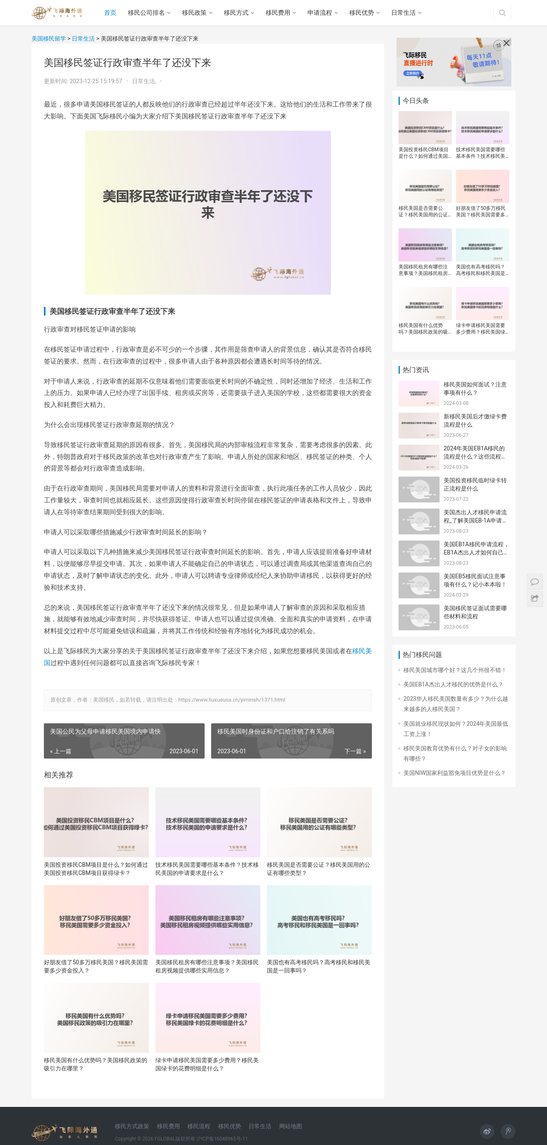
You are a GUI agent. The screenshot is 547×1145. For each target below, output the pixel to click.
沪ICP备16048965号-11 (222, 1139)
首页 (110, 12)
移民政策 (194, 12)
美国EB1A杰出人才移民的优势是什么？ (453, 684)
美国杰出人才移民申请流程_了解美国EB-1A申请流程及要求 (476, 520)
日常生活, (144, 81)
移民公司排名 (146, 12)
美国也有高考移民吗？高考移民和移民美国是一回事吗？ (318, 966)
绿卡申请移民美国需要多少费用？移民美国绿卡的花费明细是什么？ (207, 1064)
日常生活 (403, 12)
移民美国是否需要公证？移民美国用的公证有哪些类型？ (318, 868)
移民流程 (198, 1126)
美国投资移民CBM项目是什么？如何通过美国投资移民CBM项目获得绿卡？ (96, 868)
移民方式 (236, 12)
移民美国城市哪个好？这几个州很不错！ (455, 670)
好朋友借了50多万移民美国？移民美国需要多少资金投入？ (96, 966)
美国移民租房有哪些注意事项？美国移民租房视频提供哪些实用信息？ (207, 966)
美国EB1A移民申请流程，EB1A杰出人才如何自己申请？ (476, 552)
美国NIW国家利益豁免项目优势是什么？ (454, 773)
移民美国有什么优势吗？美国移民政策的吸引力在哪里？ (95, 1064)
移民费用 (278, 12)
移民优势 (361, 12)
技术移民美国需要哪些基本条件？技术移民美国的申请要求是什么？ (207, 868)
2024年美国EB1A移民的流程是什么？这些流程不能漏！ (475, 456)
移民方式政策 (132, 1126)
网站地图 (290, 1126)
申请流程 (320, 12)
